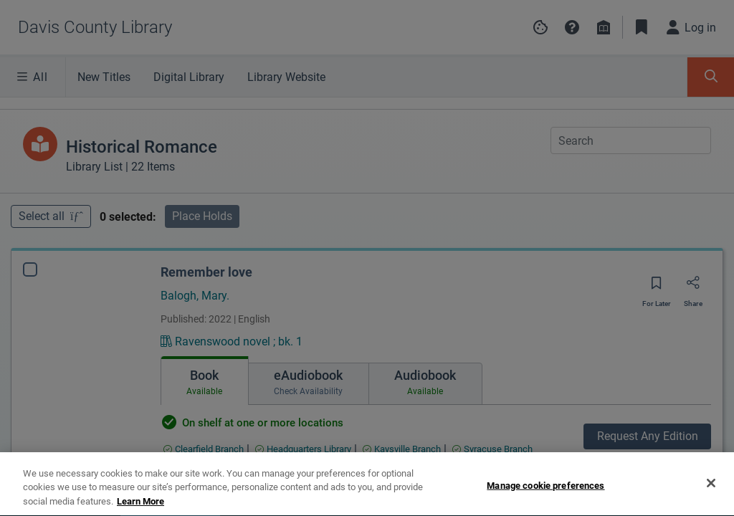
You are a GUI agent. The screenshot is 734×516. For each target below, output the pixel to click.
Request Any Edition (647, 436)
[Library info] (603, 27)
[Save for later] (656, 288)
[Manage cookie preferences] (540, 27)
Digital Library (188, 77)
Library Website (286, 77)
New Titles (103, 77)
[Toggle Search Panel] (710, 77)
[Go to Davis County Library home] (95, 27)
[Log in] (691, 27)
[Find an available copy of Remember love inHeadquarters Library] (303, 449)
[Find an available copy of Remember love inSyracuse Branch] (492, 449)
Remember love (206, 272)
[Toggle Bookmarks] (641, 27)
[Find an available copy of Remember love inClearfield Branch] (204, 449)
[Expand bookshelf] (714, 496)
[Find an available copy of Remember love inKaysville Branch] (402, 449)
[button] (572, 27)
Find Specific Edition (647, 467)
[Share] (693, 287)
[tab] (205, 380)
